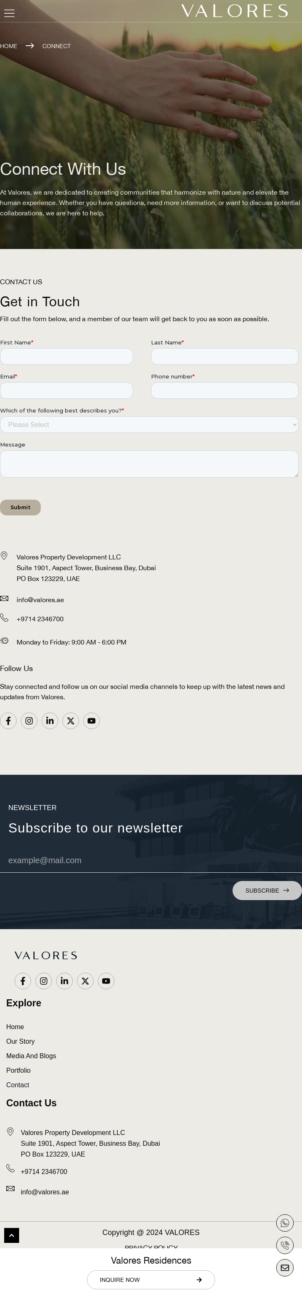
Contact (17, 1085)
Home (8, 46)
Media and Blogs (31, 1055)
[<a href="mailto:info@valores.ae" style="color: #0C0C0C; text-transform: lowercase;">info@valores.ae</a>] (10, 1188)
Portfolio (18, 1070)
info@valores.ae (40, 599)
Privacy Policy (151, 1248)
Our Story (20, 1041)
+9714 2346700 (40, 618)
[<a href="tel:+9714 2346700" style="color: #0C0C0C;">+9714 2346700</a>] (10, 1168)
